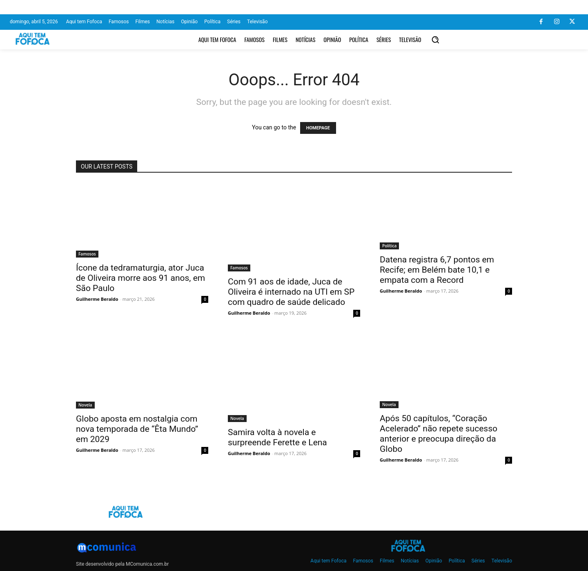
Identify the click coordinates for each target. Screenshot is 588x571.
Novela (85, 405)
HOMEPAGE (318, 128)
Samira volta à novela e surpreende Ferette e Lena (277, 437)
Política (389, 246)
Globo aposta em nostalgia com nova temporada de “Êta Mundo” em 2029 (137, 429)
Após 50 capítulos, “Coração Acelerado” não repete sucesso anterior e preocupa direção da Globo (438, 433)
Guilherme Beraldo (97, 299)
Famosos (87, 254)
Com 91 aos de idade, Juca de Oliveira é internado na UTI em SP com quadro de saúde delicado (291, 292)
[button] (435, 39)
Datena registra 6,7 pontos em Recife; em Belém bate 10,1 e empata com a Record (437, 270)
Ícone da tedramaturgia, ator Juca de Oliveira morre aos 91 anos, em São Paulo (140, 278)
